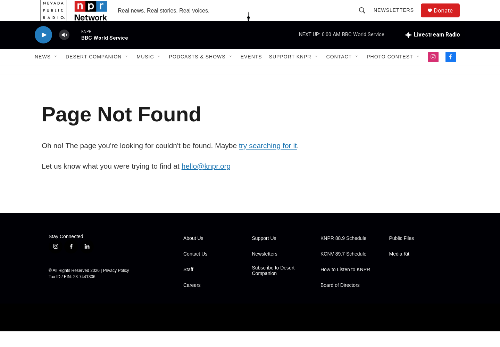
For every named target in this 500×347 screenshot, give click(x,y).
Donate (447, 18)
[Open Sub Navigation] (56, 72)
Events (251, 72)
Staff (188, 285)
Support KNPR (290, 72)
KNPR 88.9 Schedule (343, 254)
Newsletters (397, 18)
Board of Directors (340, 301)
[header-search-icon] (365, 18)
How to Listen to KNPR (345, 285)
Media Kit (399, 269)
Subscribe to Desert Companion (273, 286)
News (43, 72)
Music (145, 72)
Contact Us (195, 269)
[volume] (64, 50)
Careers (192, 301)
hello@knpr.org (206, 182)
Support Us (264, 254)
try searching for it (268, 161)
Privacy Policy (116, 286)
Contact (339, 72)
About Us (193, 254)
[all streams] (432, 50)
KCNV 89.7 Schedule (343, 269)
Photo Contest (390, 72)
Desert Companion (94, 72)
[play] (43, 51)
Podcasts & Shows (197, 72)
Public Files (401, 254)
